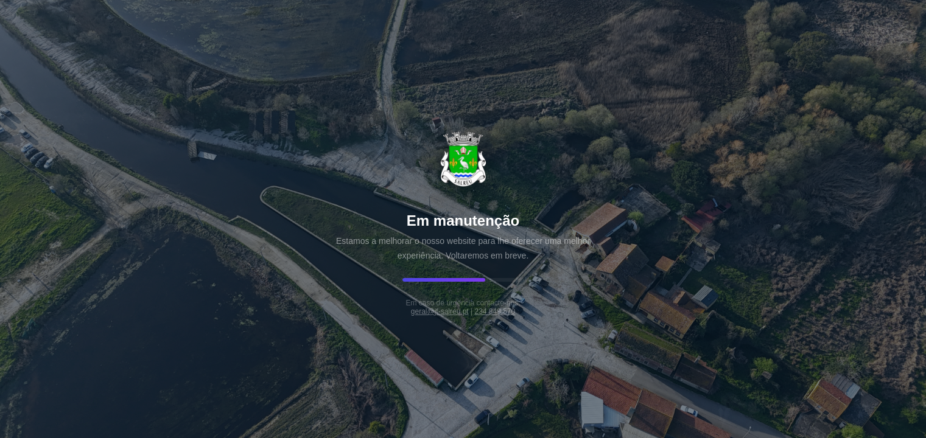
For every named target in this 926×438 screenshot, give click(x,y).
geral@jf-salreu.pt (440, 311)
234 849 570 (494, 311)
